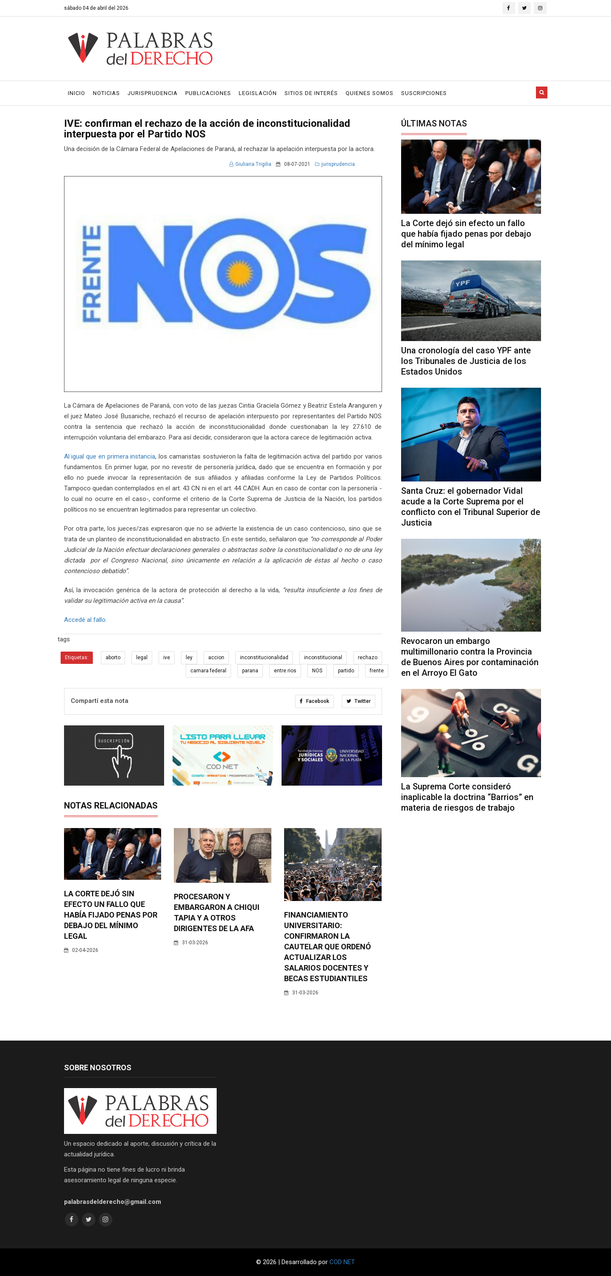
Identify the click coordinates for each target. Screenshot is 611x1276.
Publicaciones (208, 93)
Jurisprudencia (153, 93)
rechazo (367, 657)
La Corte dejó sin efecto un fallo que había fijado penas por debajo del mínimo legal (110, 914)
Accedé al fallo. (85, 620)
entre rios (285, 671)
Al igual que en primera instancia (110, 456)
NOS (317, 671)
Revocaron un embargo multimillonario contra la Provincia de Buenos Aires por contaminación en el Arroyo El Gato (469, 657)
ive (166, 657)
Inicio (76, 93)
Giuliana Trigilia (250, 164)
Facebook (314, 701)
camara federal (208, 671)
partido (346, 671)
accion (216, 657)
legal (142, 657)
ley (189, 657)
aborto (113, 657)
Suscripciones (424, 93)
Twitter (358, 701)
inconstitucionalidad (264, 657)
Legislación (258, 93)
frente (377, 671)
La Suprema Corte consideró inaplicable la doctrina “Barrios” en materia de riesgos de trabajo (467, 797)
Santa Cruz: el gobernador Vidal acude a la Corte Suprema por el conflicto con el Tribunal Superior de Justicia (470, 507)
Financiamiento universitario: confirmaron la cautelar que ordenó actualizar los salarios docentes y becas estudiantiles (327, 946)
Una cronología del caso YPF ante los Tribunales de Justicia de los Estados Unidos (466, 361)
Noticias (106, 93)
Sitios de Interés (311, 93)
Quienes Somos (369, 93)
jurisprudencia (335, 164)
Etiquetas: (77, 657)
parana (250, 671)
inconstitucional (323, 657)
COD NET (342, 1262)
